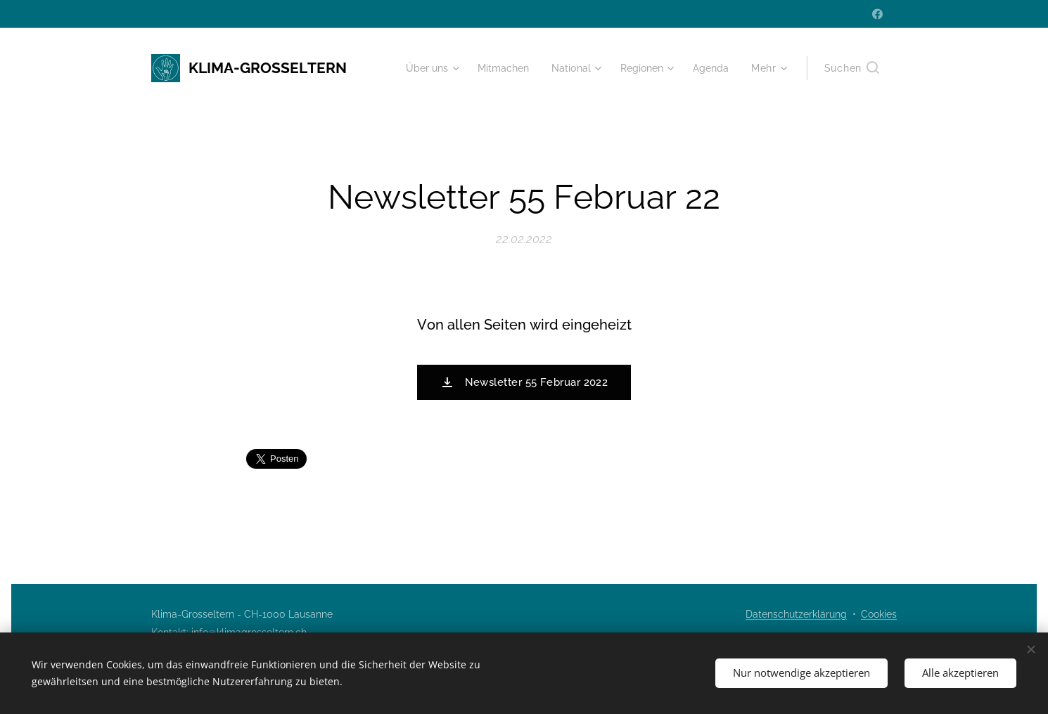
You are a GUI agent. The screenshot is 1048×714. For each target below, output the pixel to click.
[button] (852, 68)
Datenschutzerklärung (796, 614)
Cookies (879, 614)
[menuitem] (418, 68)
